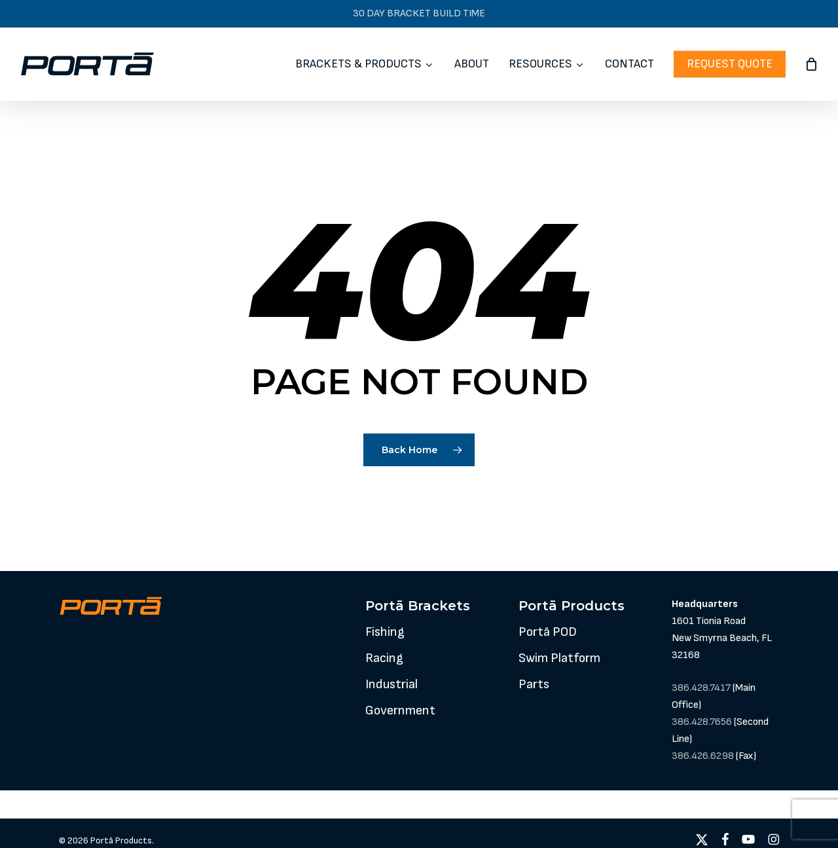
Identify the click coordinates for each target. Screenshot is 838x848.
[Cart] (811, 64)
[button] (385, 632)
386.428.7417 (701, 688)
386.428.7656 (702, 722)
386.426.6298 (703, 756)
